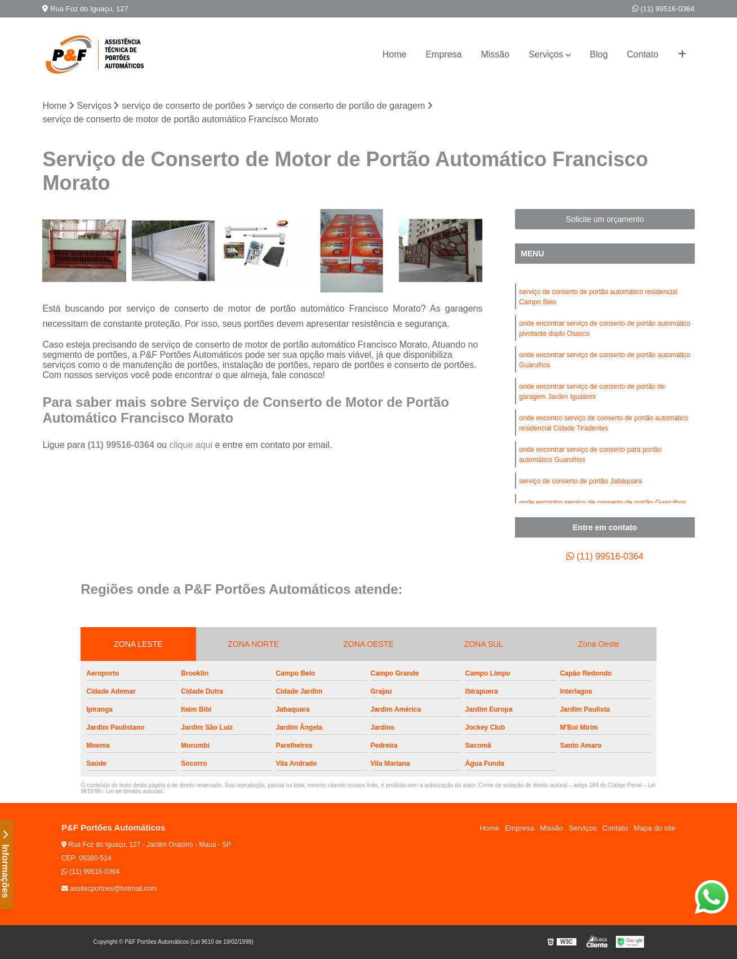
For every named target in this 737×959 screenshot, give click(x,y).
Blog (599, 54)
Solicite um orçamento (605, 219)
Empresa (443, 54)
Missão (495, 54)
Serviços (546, 54)
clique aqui (190, 445)
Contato (643, 54)
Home (395, 54)
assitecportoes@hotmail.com (109, 889)
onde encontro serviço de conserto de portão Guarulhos (602, 503)
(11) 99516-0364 (663, 9)
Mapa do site (655, 828)
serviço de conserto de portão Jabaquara (580, 481)
